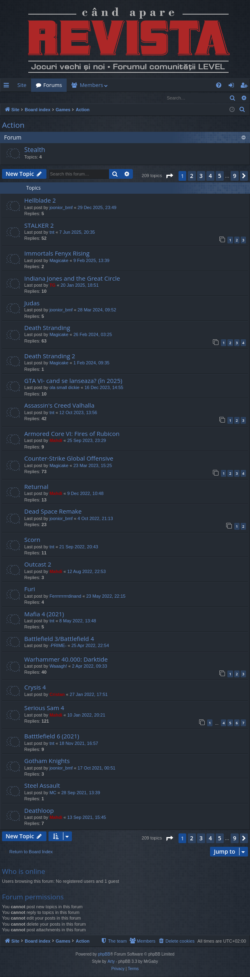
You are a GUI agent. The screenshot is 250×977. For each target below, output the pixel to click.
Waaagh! (58, 666)
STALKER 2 (39, 226)
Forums (52, 85)
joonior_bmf (60, 207)
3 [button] (201, 176)
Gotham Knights (47, 761)
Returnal (36, 487)
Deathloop (39, 811)
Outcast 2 (37, 564)
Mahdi (55, 440)
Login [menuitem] (232, 86)
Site (21, 85)
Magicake (58, 260)
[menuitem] (153, 85)
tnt (51, 232)
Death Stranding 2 (49, 356)
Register (40, 97)
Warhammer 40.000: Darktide (66, 660)
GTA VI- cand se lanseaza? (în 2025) (73, 381)
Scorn (32, 540)
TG (52, 285)
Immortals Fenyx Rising (57, 254)
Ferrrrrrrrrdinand (65, 596)
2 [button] (191, 176)
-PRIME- (57, 645)
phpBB (104, 954)
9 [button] (234, 176)
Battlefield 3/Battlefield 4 (59, 639)
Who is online (23, 871)
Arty (111, 962)
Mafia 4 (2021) (44, 614)
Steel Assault (42, 786)
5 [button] (219, 176)
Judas (32, 303)
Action (13, 125)
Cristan (57, 694)
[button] (169, 176)
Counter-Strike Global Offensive (68, 459)
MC (52, 793)
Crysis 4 (35, 687)
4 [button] (210, 176)
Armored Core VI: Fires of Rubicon (72, 434)
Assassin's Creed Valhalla (59, 406)
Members (91, 85)
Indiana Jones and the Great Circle (72, 279)
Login (13, 97)
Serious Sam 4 (44, 708)
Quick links (8, 86)
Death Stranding (47, 328)
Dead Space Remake (53, 512)
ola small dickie (64, 387)
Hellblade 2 (40, 201)
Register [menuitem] (245, 86)
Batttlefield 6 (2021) (51, 736)
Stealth (34, 150)
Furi (29, 589)
